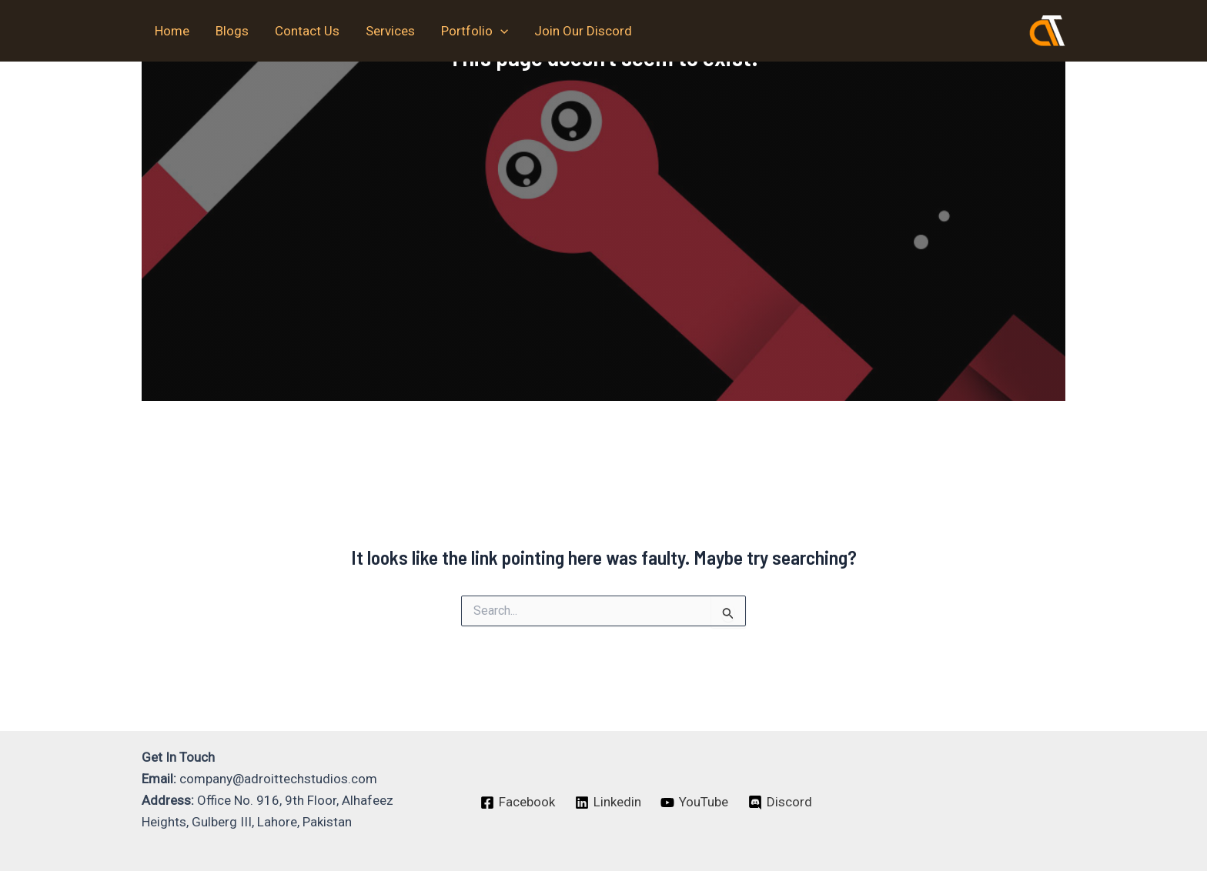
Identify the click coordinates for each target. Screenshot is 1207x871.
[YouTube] (695, 802)
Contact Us (307, 30)
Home (172, 30)
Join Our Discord (583, 30)
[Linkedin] (608, 802)
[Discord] (780, 802)
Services (390, 30)
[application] (500, 31)
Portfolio (474, 31)
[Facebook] (517, 802)
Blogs (232, 30)
